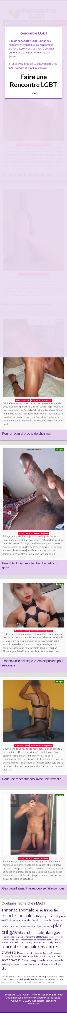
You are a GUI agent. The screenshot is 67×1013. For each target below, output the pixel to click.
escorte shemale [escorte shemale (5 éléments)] (16, 915)
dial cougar (43, 976)
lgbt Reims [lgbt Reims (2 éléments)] (54, 920)
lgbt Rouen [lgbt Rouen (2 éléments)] (14, 926)
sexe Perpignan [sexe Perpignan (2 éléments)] (22, 956)
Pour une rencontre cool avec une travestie (31, 779)
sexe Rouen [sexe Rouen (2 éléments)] (57, 956)
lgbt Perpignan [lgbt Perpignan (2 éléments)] (42, 920)
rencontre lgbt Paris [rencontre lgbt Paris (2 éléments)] (10, 939)
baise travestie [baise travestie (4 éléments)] (46, 910)
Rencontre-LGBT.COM (16, 994)
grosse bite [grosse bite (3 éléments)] (52, 916)
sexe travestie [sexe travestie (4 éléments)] (12, 960)
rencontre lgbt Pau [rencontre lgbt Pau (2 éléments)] (28, 939)
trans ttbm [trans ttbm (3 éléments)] (19, 964)
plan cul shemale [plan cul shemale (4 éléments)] (31, 932)
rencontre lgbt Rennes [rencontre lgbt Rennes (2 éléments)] (31, 942)
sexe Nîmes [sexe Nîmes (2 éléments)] (51, 953)
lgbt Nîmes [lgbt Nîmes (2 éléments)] (23, 920)
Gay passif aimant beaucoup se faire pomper (33, 888)
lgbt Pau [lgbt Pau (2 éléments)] (31, 920)
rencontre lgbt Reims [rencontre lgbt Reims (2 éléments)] (10, 942)
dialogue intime (26, 979)
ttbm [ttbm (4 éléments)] (5, 968)
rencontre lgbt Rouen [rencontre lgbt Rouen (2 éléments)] (51, 942)
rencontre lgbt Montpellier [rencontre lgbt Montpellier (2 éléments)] (13, 937)
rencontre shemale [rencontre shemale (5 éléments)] (19, 946)
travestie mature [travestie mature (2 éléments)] (34, 964)
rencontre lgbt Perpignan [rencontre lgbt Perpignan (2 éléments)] (48, 939)
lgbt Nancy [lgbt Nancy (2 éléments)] (13, 920)
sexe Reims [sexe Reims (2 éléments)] (34, 956)
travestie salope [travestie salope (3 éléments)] (51, 964)
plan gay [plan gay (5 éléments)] (52, 932)
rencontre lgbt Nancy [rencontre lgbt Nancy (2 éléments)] (35, 937)
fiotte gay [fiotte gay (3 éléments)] (39, 916)
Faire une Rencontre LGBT (33, 80)
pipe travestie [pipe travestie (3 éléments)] (44, 926)
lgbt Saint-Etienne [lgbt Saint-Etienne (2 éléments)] (27, 926)
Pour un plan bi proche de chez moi (26, 433)
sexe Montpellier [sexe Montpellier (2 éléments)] (26, 953)
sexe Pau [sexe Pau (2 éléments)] (10, 956)
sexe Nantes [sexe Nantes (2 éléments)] (40, 953)
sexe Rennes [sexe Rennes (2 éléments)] (45, 956)
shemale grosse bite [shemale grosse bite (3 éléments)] (36, 960)
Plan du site (33, 1003)
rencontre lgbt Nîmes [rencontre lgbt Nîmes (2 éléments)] (54, 937)
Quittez (33, 94)
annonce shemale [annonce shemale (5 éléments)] (17, 909)
